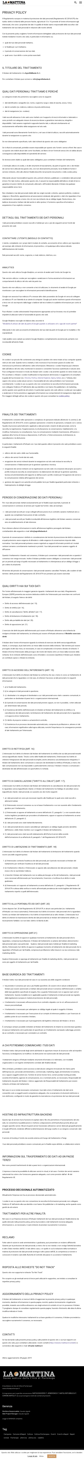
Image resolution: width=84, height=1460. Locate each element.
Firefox (34, 378)
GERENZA (11, 1419)
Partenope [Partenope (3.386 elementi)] (15, 1438)
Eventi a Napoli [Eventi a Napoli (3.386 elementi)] (62, 1434)
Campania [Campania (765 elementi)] (7, 1434)
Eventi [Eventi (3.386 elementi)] (53, 1434)
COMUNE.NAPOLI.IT (9, 1396)
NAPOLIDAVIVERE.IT (39, 1393)
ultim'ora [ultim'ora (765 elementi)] (23, 1438)
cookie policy (63, 396)
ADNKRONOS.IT (53, 1393)
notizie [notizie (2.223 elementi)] (6, 1438)
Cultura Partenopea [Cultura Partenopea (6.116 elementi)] (41, 1434)
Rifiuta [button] (41, 1456)
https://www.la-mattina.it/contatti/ (63, 1343)
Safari (58, 378)
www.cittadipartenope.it (11, 1388)
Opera (53, 378)
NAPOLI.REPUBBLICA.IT (67, 1393)
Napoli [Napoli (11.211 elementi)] (72, 1434)
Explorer (47, 378)
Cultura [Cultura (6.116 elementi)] (30, 1434)
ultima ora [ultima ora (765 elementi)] (32, 1438)
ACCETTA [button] (52, 1456)
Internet (41, 378)
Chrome (27, 378)
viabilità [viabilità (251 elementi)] (41, 1438)
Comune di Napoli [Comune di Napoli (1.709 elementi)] (19, 1434)
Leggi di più (32, 1456)
